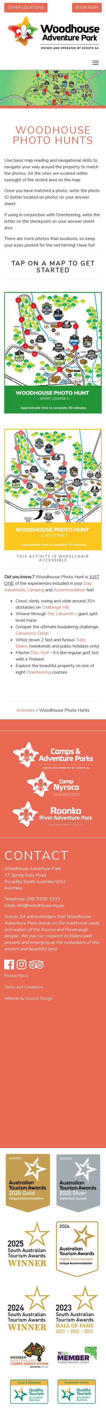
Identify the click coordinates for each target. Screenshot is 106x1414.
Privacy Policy (16, 975)
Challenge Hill (55, 607)
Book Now (87, 7)
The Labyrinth (60, 614)
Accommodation (69, 590)
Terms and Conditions (23, 987)
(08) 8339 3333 (43, 899)
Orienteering (39, 672)
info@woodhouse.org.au (40, 905)
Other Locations (26, 7)
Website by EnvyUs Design (28, 998)
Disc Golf (40, 653)
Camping (35, 590)
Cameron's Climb (32, 633)
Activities (25, 710)
